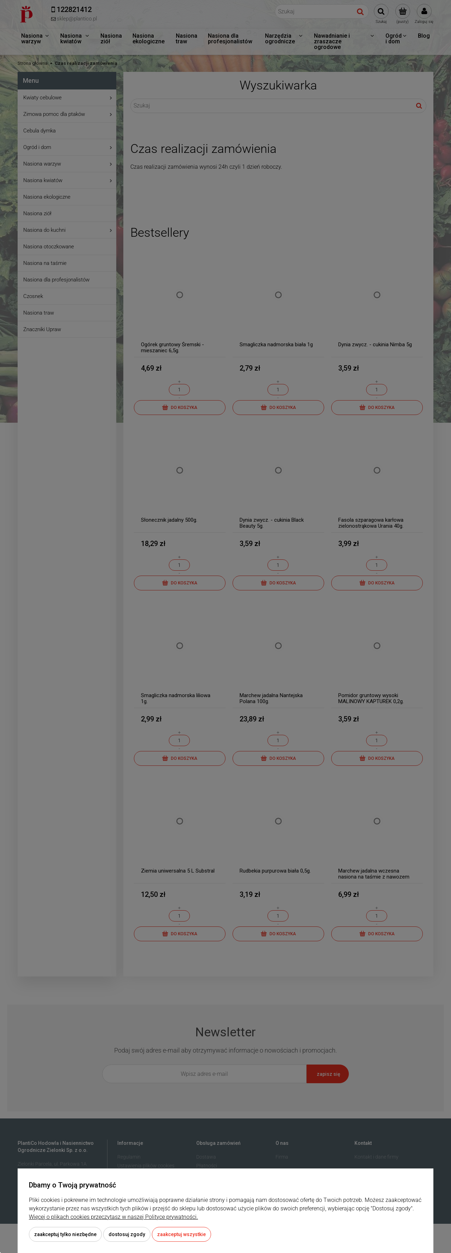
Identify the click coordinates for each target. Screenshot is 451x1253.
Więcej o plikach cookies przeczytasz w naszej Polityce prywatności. (113, 1217)
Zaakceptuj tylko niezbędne (65, 1234)
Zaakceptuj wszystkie (181, 1234)
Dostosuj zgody (127, 1234)
